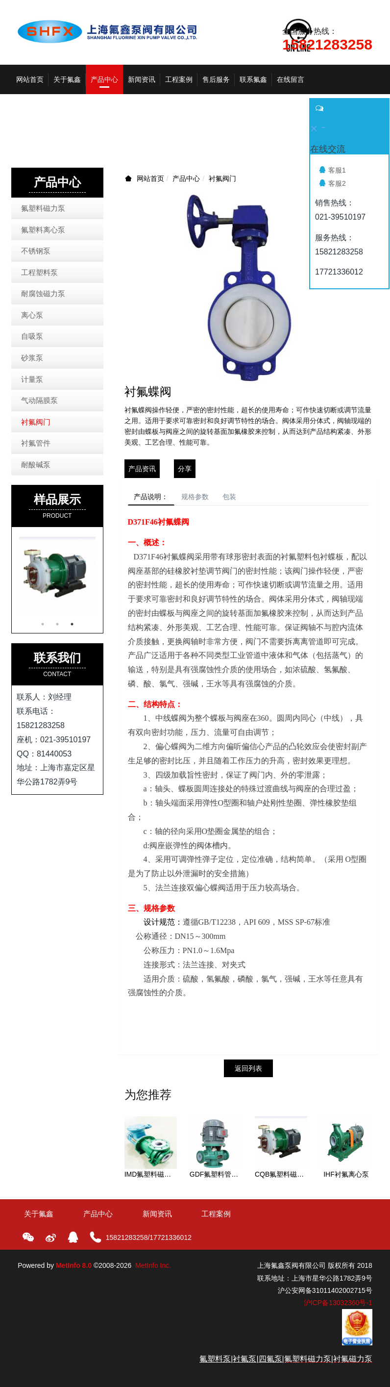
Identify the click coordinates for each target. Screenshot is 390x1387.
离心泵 (32, 315)
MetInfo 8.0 (74, 1270)
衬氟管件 (35, 443)
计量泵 (32, 379)
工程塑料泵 (39, 272)
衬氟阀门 (222, 178)
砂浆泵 (32, 357)
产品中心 (186, 178)
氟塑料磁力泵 (43, 208)
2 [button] (57, 624)
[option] (57, 575)
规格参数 (207, 499)
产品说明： (155, 499)
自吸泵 (32, 336)
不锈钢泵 (35, 251)
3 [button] (72, 624)
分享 (185, 469)
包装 (250, 499)
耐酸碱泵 (35, 464)
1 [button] (43, 624)
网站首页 (30, 79)
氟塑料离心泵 (43, 230)
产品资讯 (142, 469)
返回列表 (248, 1072)
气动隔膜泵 (39, 400)
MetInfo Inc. (153, 1270)
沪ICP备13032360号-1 (338, 1307)
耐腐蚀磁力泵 (43, 293)
